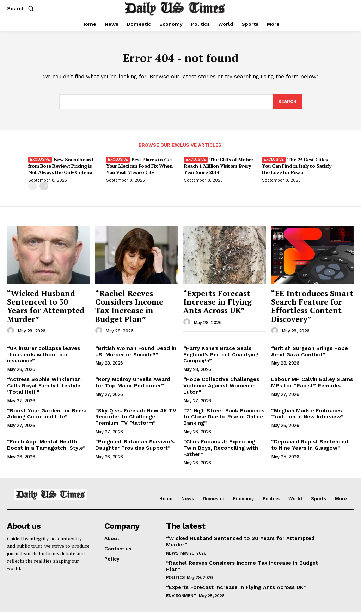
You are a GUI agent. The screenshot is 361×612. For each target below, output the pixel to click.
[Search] (287, 103)
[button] (22, 8)
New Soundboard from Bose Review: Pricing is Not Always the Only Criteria (60, 168)
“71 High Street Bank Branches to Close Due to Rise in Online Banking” (221, 412)
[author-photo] (11, 320)
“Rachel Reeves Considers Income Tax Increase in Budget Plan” (132, 305)
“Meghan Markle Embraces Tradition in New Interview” (305, 409)
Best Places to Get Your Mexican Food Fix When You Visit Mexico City (139, 168)
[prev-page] (32, 188)
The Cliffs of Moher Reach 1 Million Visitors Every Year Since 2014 (218, 168)
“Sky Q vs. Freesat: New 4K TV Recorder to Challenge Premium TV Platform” (135, 412)
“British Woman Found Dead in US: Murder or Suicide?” (133, 348)
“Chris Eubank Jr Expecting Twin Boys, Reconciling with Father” (224, 439)
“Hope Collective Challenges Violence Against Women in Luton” (219, 382)
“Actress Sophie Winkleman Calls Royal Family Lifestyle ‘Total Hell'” (42, 382)
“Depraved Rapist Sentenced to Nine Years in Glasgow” (310, 439)
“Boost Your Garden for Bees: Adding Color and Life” (43, 409)
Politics (175, 551)
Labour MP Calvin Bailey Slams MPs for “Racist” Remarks (309, 379)
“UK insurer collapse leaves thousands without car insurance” (42, 351)
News (172, 533)
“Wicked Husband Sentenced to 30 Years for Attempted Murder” (46, 302)
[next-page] (43, 188)
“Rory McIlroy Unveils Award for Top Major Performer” (135, 379)
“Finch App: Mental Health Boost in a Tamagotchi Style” (47, 439)
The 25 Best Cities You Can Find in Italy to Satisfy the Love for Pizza (296, 168)
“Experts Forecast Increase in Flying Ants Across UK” (221, 302)
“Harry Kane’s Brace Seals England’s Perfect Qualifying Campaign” (219, 351)
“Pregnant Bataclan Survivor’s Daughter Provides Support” (132, 439)
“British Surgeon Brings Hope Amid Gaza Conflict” (308, 348)
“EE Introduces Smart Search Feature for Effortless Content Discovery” (307, 305)
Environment (181, 569)
